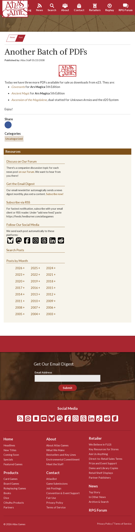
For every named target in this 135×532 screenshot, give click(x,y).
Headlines (9, 445)
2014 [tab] (18, 294)
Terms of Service (56, 507)
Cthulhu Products (14, 502)
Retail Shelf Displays (101, 472)
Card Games (11, 478)
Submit (67, 388)
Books (7, 493)
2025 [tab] (34, 268)
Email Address (43, 372)
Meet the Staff (54, 464)
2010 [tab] (34, 301)
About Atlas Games (57, 445)
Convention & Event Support (63, 493)
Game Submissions (57, 483)
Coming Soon (11, 454)
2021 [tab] (49, 274)
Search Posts (15, 250)
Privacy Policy (54, 502)
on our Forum (26, 171)
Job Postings (53, 488)
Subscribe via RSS (18, 202)
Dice (6, 497)
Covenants (18, 87)
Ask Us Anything (98, 454)
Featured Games (13, 464)
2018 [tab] (49, 281)
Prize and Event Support (103, 463)
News (12, 37)
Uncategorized (14, 138)
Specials (8, 459)
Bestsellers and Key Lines (61, 454)
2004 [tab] (34, 314)
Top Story (94, 492)
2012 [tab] (49, 294)
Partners (9, 507)
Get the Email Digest (20, 184)
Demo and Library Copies (103, 468)
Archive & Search (99, 501)
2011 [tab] (18, 301)
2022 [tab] (34, 274)
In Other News (97, 497)
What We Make (55, 450)
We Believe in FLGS (100, 444)
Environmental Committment (63, 459)
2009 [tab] (49, 301)
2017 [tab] (18, 288)
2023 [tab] (18, 274)
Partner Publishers (100, 477)
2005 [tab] (18, 314)
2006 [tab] (49, 307)
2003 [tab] (49, 314)
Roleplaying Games (15, 488)
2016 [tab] (34, 288)
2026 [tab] (18, 268)
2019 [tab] (34, 281)
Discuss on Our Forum (21, 161)
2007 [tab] (34, 307)
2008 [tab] (18, 307)
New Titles (10, 450)
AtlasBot (51, 478)
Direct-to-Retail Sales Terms (105, 458)
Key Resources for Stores (104, 449)
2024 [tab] (49, 268)
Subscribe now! (54, 194)
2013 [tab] (34, 294)
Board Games (11, 483)
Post (21, 37)
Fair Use (51, 497)
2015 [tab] (49, 288)
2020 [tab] (18, 281)
